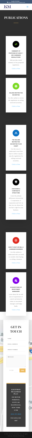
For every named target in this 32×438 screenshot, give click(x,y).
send (22, 392)
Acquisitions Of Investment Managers (16, 282)
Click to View (16, 68)
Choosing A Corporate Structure (16, 183)
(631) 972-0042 (16, 433)
